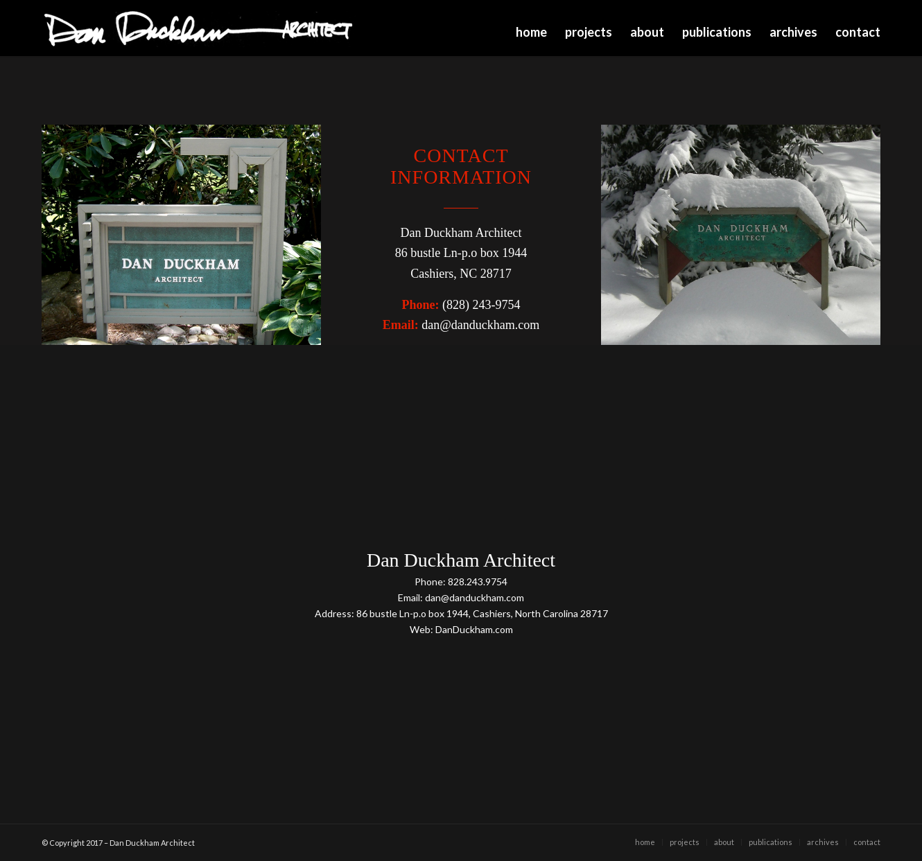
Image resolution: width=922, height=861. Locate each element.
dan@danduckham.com (480, 325)
